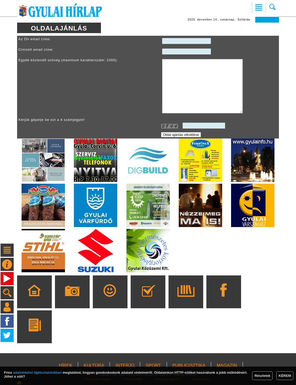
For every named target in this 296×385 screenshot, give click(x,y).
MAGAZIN (227, 365)
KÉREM (285, 376)
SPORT (153, 365)
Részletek (262, 376)
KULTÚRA (94, 365)
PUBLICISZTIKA (189, 365)
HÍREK (65, 365)
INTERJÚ (124, 365)
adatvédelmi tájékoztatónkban (37, 372)
